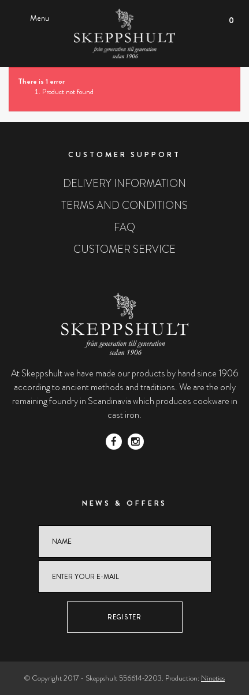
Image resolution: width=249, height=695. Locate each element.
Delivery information (124, 183)
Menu (39, 18)
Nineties (213, 677)
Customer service (124, 249)
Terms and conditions (124, 205)
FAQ (124, 227)
